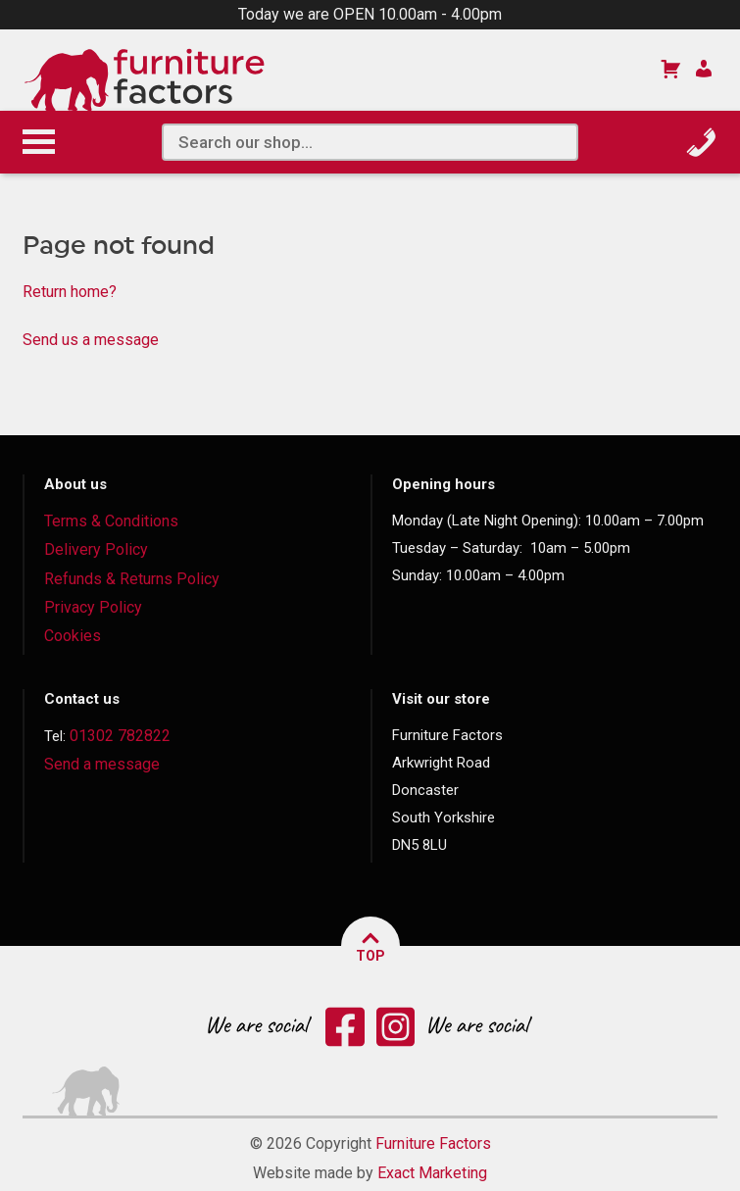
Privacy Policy (93, 607)
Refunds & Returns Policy (132, 579)
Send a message (102, 764)
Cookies (72, 635)
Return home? (70, 291)
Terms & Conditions (111, 521)
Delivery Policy (96, 549)
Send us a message (91, 339)
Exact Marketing (432, 1173)
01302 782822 (120, 735)
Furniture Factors (433, 1143)
